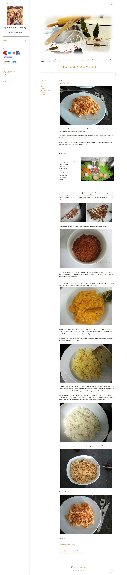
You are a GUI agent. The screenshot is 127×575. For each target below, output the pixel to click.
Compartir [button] (43, 80)
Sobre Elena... (103, 74)
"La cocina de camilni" (83, 137)
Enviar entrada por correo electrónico (71, 550)
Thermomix (43, 92)
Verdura (43, 94)
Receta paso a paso (45, 90)
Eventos (79, 74)
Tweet (73, 544)
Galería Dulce (71, 74)
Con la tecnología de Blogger (78, 567)
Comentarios (8, 74)
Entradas (7, 72)
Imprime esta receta (66, 544)
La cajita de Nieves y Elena (78, 66)
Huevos (42, 88)
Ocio (85, 74)
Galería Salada (61, 74)
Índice (53, 74)
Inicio (47, 74)
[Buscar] (113, 5)
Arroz (42, 86)
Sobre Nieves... (93, 74)
